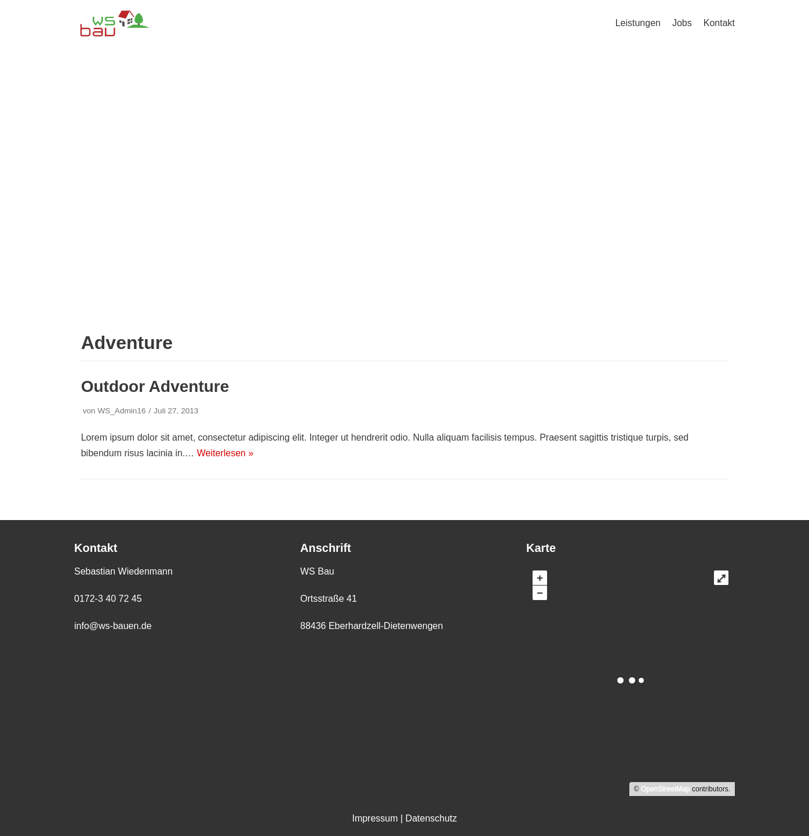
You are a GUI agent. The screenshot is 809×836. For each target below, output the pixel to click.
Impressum (375, 818)
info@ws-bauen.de (113, 626)
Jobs (682, 23)
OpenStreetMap (665, 789)
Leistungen (638, 23)
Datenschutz (431, 818)
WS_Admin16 (121, 410)
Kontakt (719, 23)
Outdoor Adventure (155, 386)
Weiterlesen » (225, 453)
